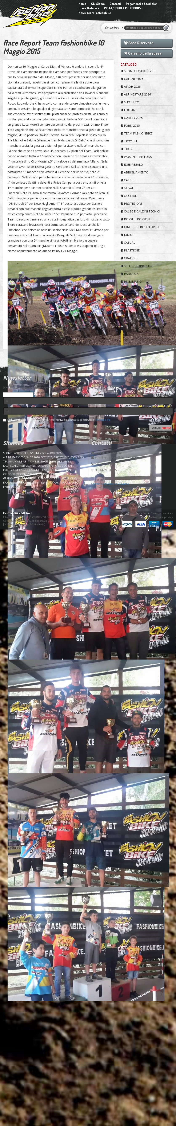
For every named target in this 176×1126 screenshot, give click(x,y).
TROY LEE (129, 141)
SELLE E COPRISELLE (137, 266)
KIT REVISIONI (132, 313)
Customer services (162, 513)
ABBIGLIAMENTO (134, 172)
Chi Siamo (98, 4)
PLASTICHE (130, 250)
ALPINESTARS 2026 (136, 94)
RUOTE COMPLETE (136, 305)
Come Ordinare (89, 8)
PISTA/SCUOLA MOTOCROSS (123, 8)
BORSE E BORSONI (136, 219)
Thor (126, 149)
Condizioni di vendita (134, 513)
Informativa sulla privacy (158, 517)
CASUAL (128, 243)
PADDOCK (130, 274)
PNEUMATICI (131, 281)
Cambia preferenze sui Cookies (110, 484)
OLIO (126, 289)
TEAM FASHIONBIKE (136, 133)
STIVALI (128, 188)
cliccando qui (103, 420)
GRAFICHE (129, 258)
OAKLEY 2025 (132, 118)
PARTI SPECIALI (133, 328)
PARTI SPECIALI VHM (137, 320)
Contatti (115, 4)
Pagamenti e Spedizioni (142, 4)
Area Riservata (138, 42)
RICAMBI (128, 297)
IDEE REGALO (132, 165)
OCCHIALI (129, 196)
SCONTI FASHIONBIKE (138, 71)
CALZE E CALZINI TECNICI (140, 211)
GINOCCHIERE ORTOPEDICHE (143, 227)
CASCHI (127, 180)
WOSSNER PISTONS (136, 157)
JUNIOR (127, 235)
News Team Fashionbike (95, 13)
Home (82, 4)
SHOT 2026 (130, 102)
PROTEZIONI (131, 204)
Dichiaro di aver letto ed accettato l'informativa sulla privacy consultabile (57, 420)
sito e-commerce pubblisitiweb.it (24, 524)
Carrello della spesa (142, 53)
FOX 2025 (129, 110)
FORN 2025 (130, 126)
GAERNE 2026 (132, 79)
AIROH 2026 (131, 87)
